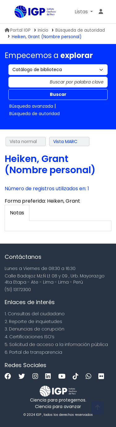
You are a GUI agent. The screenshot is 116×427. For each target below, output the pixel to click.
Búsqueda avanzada (31, 106)
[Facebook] (9, 376)
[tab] (17, 213)
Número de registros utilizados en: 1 (47, 188)
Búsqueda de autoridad (80, 30)
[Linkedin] (49, 376)
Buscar (58, 94)
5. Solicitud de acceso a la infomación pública (56, 344)
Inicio (43, 30)
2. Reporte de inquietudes (33, 321)
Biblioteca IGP (17, 12)
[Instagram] (36, 376)
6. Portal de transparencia (33, 352)
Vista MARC (65, 141)
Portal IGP (18, 30)
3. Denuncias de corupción (34, 329)
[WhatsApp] (90, 376)
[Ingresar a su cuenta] (100, 12)
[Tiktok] (77, 376)
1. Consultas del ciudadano (35, 314)
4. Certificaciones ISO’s (29, 337)
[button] (83, 12)
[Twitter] (23, 376)
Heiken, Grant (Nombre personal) (47, 37)
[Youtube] (63, 376)
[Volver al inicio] (97, 408)
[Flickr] (102, 376)
